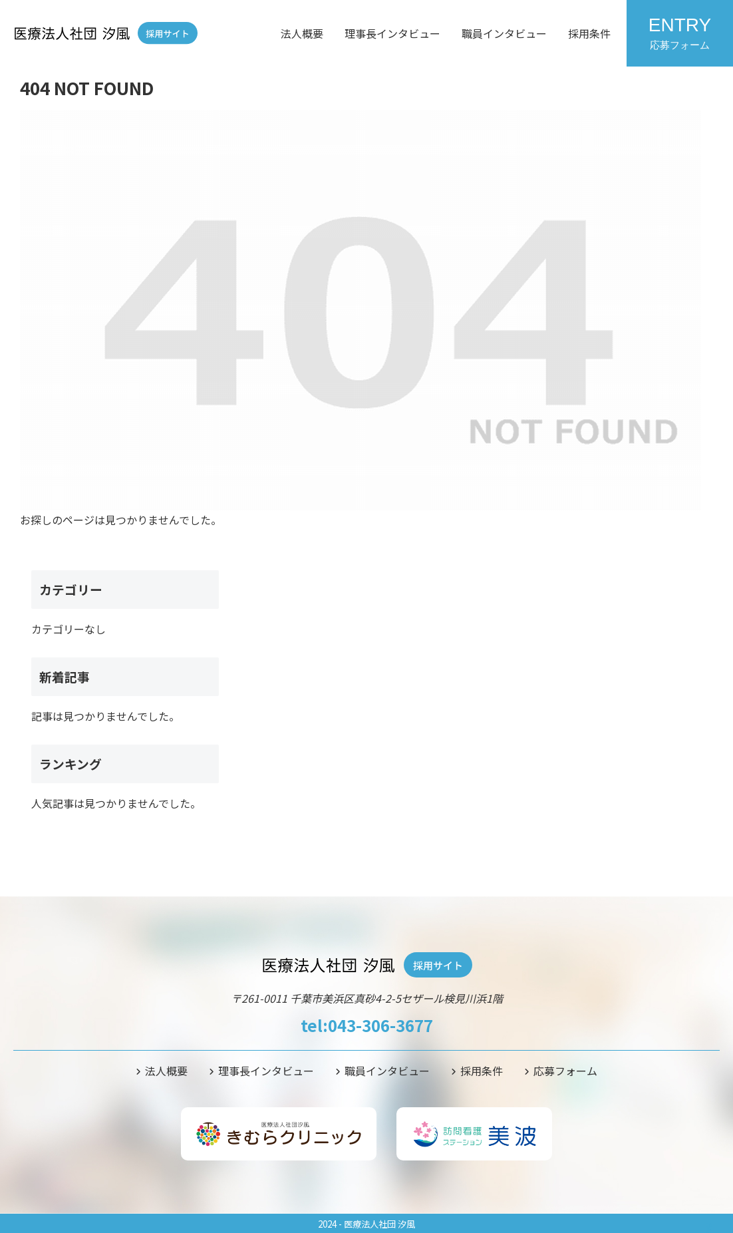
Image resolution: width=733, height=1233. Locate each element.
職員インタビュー (504, 33)
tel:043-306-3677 (367, 1025)
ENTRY (680, 33)
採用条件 (589, 33)
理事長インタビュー (392, 33)
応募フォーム (565, 1071)
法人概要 (302, 33)
